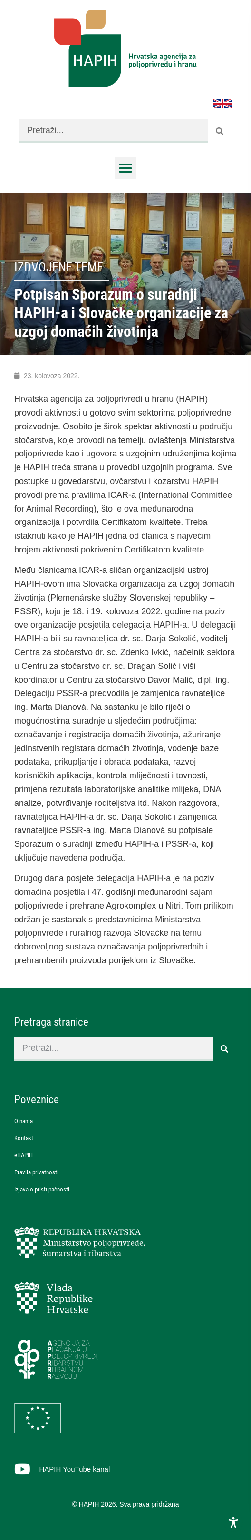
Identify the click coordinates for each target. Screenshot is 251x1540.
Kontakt (23, 1138)
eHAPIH (23, 1155)
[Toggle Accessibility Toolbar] (233, 1522)
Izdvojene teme (58, 267)
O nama (23, 1120)
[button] (125, 168)
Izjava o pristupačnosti (41, 1189)
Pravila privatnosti (36, 1172)
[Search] (220, 131)
